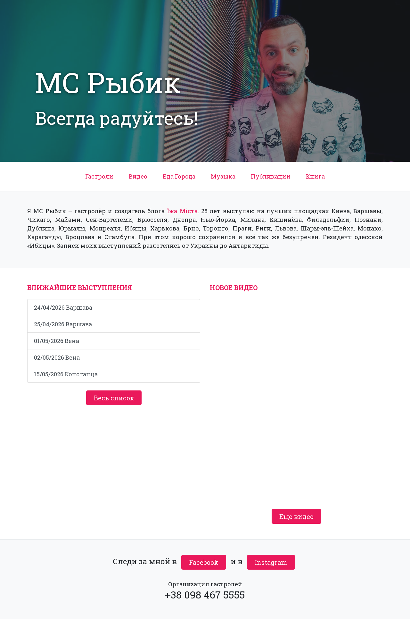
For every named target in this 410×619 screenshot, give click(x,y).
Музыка (223, 176)
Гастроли (99, 176)
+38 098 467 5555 (205, 594)
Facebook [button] (203, 562)
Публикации (271, 176)
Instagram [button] (271, 562)
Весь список (114, 398)
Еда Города (179, 176)
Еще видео (296, 516)
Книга (315, 176)
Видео (138, 176)
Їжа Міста (182, 211)
